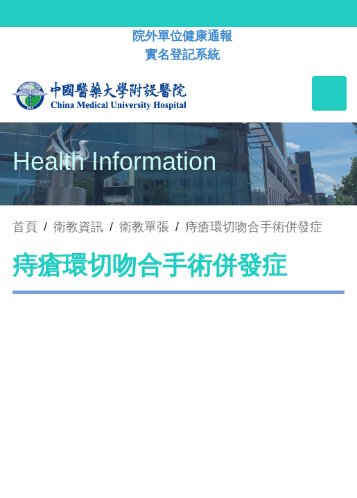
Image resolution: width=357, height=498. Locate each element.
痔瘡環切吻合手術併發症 (253, 227)
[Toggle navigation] (329, 93)
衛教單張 (144, 227)
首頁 (24, 227)
